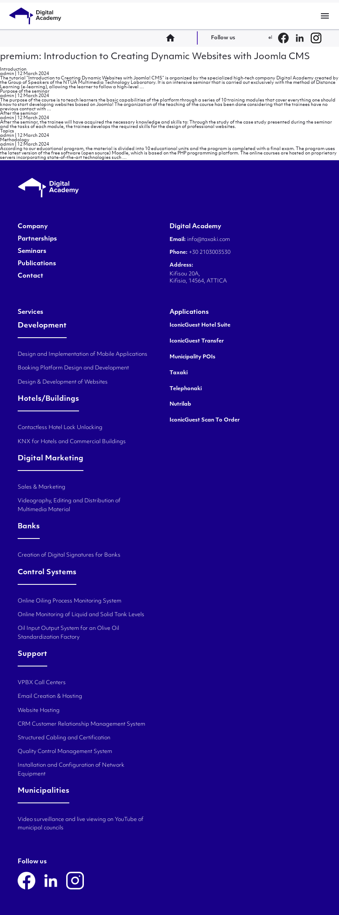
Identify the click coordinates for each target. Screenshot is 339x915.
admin (7, 74)
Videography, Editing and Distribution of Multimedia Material (69, 505)
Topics (7, 131)
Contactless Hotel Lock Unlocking (60, 427)
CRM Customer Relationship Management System (81, 724)
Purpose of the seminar (24, 91)
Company (33, 227)
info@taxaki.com (208, 239)
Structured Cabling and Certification (64, 738)
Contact (30, 276)
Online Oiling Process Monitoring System (69, 601)
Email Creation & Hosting (50, 696)
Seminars (32, 252)
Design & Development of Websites (63, 382)
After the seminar (19, 113)
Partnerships (37, 239)
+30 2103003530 (209, 252)
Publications (37, 264)
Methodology (15, 140)
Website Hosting (39, 710)
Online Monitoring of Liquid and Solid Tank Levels (81, 615)
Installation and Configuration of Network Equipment (71, 769)
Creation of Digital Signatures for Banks (69, 555)
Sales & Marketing (41, 487)
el (270, 37)
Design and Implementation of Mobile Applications (82, 354)
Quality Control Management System (65, 751)
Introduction (13, 69)
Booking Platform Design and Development (73, 368)
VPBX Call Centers (42, 682)
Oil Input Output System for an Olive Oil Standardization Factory (68, 633)
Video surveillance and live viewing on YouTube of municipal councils (80, 824)
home (173, 38)
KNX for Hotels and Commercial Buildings (72, 441)
